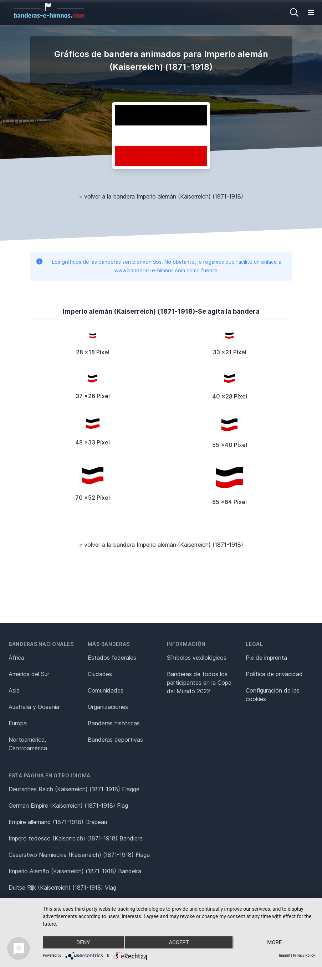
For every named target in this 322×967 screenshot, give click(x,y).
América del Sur (29, 674)
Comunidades (105, 690)
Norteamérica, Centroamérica (28, 744)
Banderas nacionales (41, 644)
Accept (179, 942)
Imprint (284, 955)
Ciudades (100, 674)
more (274, 942)
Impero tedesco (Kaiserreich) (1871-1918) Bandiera (76, 838)
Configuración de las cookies (273, 695)
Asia (14, 690)
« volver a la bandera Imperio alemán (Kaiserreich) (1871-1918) (161, 196)
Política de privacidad (274, 674)
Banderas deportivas (115, 739)
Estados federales (112, 657)
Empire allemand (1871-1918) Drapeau (58, 821)
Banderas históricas (114, 723)
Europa (18, 723)
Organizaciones (108, 706)
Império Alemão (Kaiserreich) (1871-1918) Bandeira (75, 871)
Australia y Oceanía (34, 706)
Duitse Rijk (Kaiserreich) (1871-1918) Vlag (62, 887)
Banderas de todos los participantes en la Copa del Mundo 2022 (199, 682)
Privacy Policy (304, 955)
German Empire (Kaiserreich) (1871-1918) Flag (68, 805)
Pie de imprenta (266, 657)
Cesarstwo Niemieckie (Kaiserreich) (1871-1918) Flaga (79, 854)
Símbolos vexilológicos (196, 657)
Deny (83, 942)
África (16, 657)
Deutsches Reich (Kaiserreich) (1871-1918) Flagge (74, 789)
